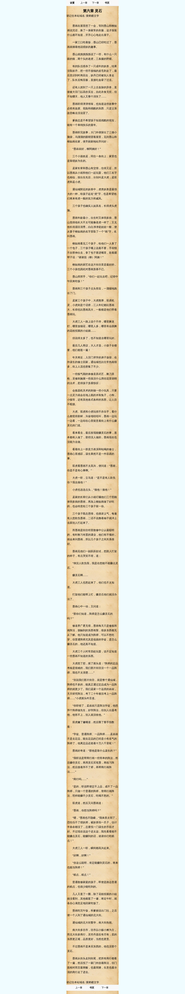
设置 (72, 3)
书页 (107, 3)
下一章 (95, 3)
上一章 (83, 3)
